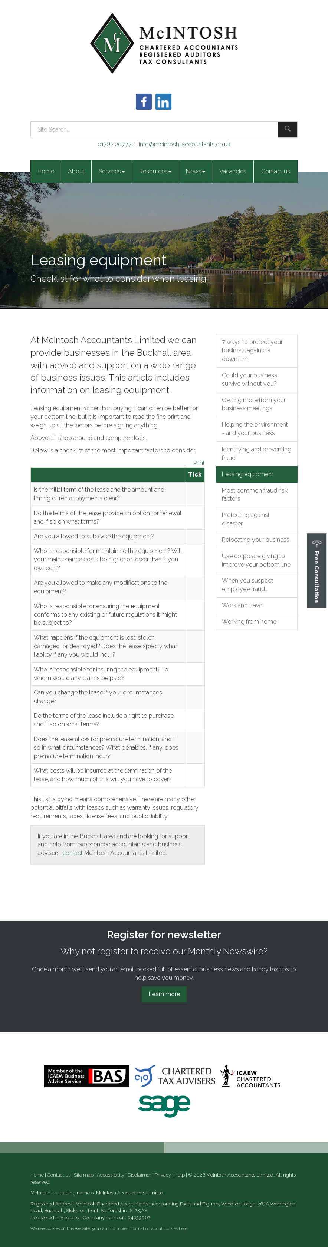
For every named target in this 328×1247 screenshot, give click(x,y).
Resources (155, 171)
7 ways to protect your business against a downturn (252, 350)
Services (112, 171)
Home (45, 171)
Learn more (164, 994)
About (76, 171)
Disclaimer (139, 1175)
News (195, 171)
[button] (316, 570)
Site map (84, 1175)
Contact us (275, 171)
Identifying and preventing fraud (256, 453)
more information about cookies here (152, 1228)
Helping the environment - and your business (255, 429)
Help (179, 1175)
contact (72, 852)
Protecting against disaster (246, 519)
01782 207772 (116, 144)
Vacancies (232, 171)
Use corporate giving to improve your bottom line (256, 560)
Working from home (249, 621)
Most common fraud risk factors (255, 495)
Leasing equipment (247, 474)
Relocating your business (255, 539)
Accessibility (110, 1175)
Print (199, 463)
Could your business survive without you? (249, 379)
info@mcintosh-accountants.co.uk (184, 144)
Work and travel (243, 605)
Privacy (163, 1175)
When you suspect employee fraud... (247, 585)
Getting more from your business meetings (254, 404)
